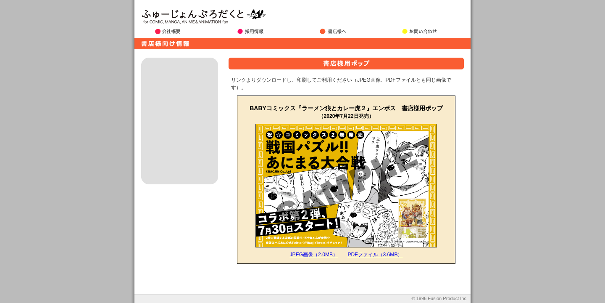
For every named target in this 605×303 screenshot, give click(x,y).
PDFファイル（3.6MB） (374, 255)
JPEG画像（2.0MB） (314, 255)
